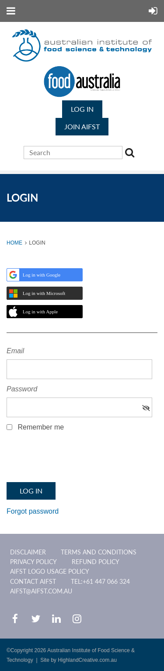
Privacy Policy (33, 561)
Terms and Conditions (98, 552)
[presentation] (73, 460)
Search (131, 154)
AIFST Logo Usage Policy (49, 571)
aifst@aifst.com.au (41, 591)
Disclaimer (28, 552)
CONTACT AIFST (33, 581)
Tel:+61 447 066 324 (100, 581)
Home (14, 243)
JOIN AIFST (82, 126)
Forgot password (33, 511)
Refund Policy (95, 561)
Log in (82, 109)
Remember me (40, 427)
